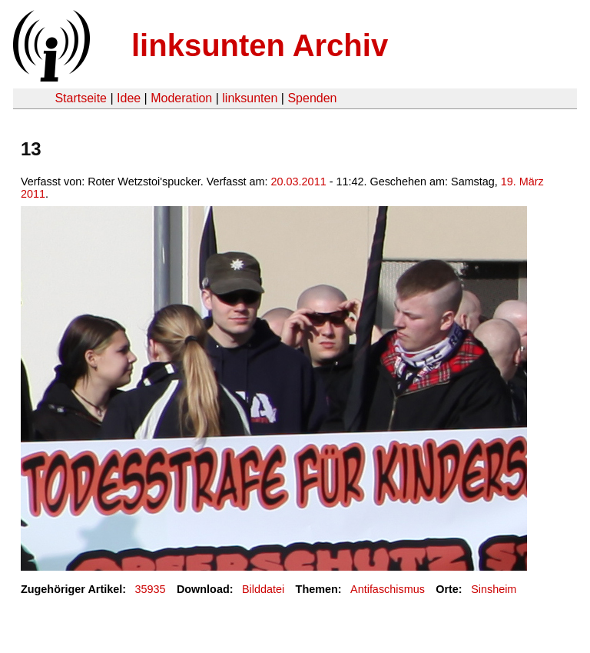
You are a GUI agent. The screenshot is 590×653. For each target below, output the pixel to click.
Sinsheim (493, 589)
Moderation (181, 98)
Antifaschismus (387, 589)
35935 (150, 589)
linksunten (249, 98)
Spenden (311, 98)
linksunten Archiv (259, 45)
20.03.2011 (298, 181)
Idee (129, 98)
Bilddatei (263, 589)
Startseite (81, 98)
